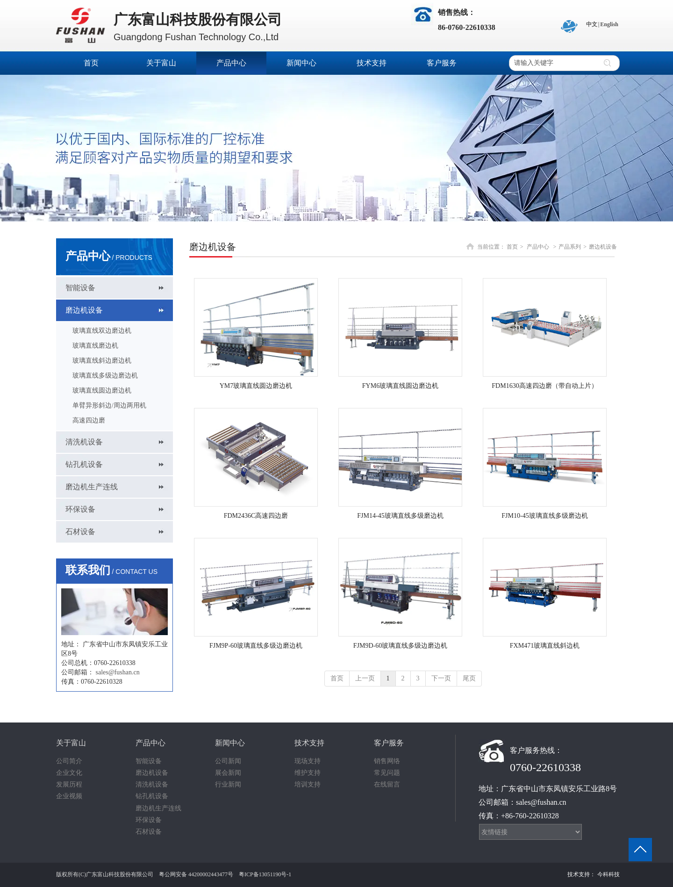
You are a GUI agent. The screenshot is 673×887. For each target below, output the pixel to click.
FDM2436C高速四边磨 (256, 515)
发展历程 (69, 784)
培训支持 (307, 784)
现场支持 (307, 761)
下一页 (441, 678)
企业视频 (69, 796)
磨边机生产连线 (158, 808)
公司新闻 (228, 761)
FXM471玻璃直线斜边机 (545, 645)
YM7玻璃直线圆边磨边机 (256, 385)
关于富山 (71, 743)
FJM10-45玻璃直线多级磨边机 (544, 515)
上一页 (365, 678)
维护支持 (307, 772)
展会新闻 (228, 772)
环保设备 (149, 819)
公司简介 (69, 761)
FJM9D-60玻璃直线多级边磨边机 (400, 645)
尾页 (469, 678)
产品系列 (569, 246)
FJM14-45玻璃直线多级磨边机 (400, 515)
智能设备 (149, 761)
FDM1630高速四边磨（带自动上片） (544, 385)
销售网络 (387, 761)
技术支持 (309, 743)
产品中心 (538, 246)
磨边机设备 (603, 246)
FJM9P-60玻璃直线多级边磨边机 (255, 645)
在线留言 (387, 784)
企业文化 (69, 772)
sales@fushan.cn (118, 672)
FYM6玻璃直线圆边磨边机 (400, 385)
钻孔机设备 (152, 796)
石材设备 (149, 831)
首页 (512, 246)
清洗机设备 (152, 784)
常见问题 (387, 772)
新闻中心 (230, 743)
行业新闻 (228, 784)
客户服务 (389, 743)
